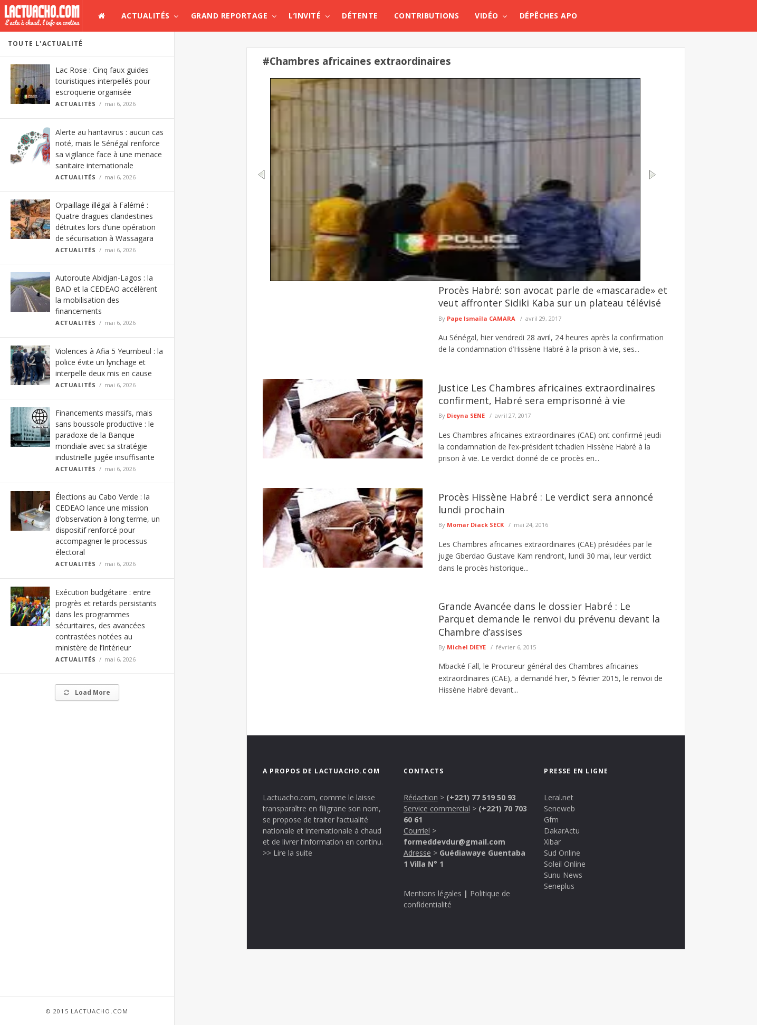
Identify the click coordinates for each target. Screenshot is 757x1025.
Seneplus (559, 886)
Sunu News (563, 875)
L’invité (305, 16)
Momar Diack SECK (475, 525)
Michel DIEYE (466, 647)
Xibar (552, 842)
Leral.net (558, 797)
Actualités (145, 16)
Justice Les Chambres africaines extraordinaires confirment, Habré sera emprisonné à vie (546, 394)
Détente (360, 16)
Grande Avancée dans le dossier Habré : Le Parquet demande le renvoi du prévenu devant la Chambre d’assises (549, 619)
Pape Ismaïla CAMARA (481, 318)
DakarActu (562, 831)
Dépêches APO (549, 16)
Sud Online (562, 853)
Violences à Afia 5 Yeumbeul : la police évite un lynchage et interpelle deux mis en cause (109, 362)
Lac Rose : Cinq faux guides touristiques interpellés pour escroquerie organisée (102, 81)
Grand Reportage (229, 16)
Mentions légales (433, 893)
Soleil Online (565, 864)
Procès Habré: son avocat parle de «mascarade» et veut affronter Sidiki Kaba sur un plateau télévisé (552, 296)
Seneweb (559, 808)
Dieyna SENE (466, 415)
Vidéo (487, 16)
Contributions (426, 16)
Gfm (551, 820)
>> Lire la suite (287, 853)
